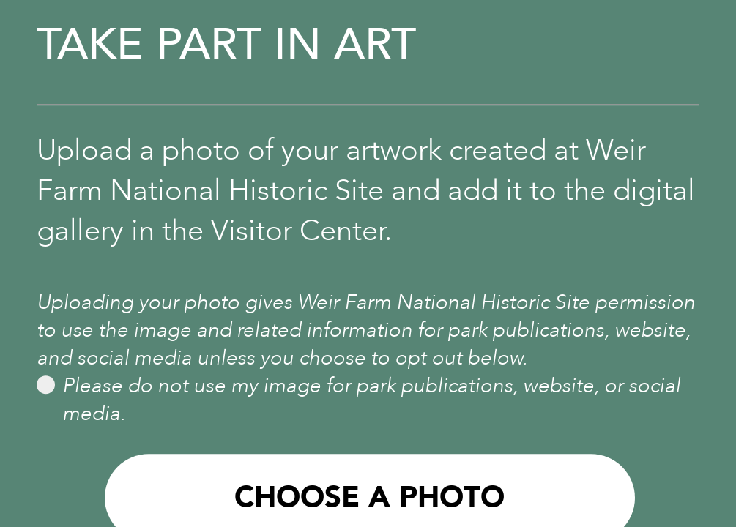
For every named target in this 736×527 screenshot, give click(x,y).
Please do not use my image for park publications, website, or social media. (358, 399)
